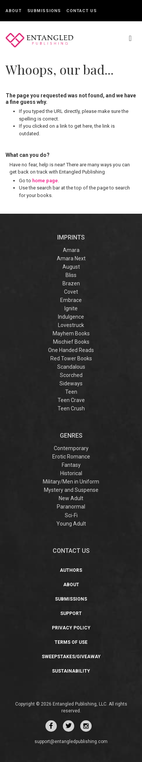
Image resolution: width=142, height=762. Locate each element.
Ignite (71, 308)
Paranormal (71, 507)
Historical (71, 473)
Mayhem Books (71, 333)
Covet (71, 292)
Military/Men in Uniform (71, 482)
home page (45, 180)
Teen (71, 392)
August (71, 267)
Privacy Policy (71, 628)
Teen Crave (71, 400)
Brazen (71, 283)
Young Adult (71, 524)
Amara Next (71, 258)
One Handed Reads (71, 350)
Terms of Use (71, 642)
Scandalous (71, 367)
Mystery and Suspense (71, 490)
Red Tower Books (71, 358)
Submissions (44, 10)
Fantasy (71, 465)
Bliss (71, 275)
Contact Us (81, 10)
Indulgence (71, 317)
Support (71, 613)
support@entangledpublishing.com (71, 741)
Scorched (71, 375)
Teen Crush (71, 408)
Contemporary (71, 448)
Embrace (71, 300)
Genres (71, 435)
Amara (71, 250)
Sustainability (71, 671)
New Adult (71, 498)
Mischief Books (71, 342)
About (14, 10)
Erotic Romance (71, 457)
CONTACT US (71, 550)
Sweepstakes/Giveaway (71, 656)
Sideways (71, 383)
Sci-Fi (71, 515)
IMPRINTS (71, 237)
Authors (71, 570)
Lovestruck (71, 325)
